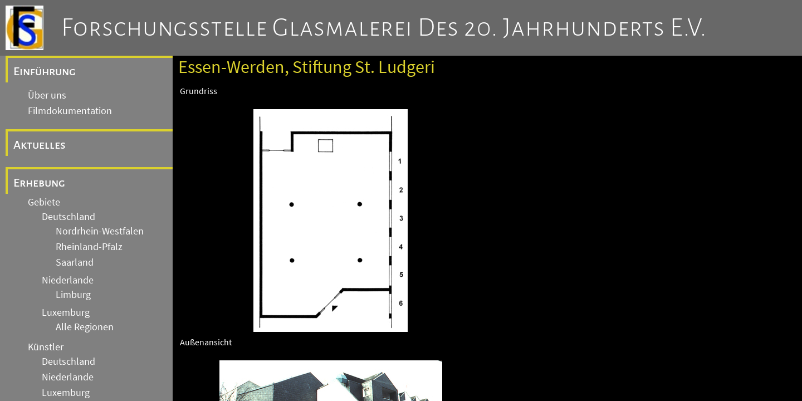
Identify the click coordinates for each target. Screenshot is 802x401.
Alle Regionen (85, 327)
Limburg (73, 294)
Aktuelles (39, 145)
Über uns (47, 95)
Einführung (44, 71)
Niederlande (68, 280)
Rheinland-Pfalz (89, 247)
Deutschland (68, 217)
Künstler (45, 347)
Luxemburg (66, 312)
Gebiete (44, 202)
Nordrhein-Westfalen (100, 231)
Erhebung (39, 183)
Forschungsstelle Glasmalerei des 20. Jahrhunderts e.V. (384, 27)
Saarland (75, 262)
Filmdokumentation (70, 111)
